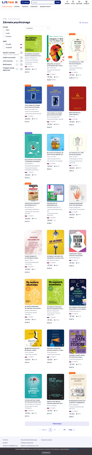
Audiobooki (33, 6)
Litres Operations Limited (46, 450)
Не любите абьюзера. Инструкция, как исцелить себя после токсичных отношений (33, 300)
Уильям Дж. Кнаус (74, 250)
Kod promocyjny (7, 6)
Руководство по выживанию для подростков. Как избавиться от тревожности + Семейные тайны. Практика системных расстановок (55, 196)
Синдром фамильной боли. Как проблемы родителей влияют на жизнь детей (76, 196)
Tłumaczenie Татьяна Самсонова (31, 55)
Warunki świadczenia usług (29, 432)
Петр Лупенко (29, 345)
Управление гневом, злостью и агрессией (75, 247)
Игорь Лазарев (52, 398)
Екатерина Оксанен (53, 252)
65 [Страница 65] (64, 422)
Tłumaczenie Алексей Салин (53, 63)
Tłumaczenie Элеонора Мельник (32, 205)
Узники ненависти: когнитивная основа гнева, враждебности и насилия (32, 249)
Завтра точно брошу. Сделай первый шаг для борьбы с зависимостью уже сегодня (54, 395)
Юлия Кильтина (52, 345)
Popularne (25, 6)
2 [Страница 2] (54, 422)
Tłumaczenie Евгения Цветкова (75, 61)
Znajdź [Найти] (58, 2)
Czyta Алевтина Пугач (54, 151)
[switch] (21, 45)
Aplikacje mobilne (45, 6)
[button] (71, 422)
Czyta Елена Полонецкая (77, 202)
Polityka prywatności (27, 435)
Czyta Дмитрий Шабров (32, 158)
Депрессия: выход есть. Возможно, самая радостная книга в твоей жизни (33, 342)
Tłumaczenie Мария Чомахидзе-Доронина (32, 161)
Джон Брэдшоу (74, 397)
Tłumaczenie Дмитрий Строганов (31, 255)
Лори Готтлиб (51, 149)
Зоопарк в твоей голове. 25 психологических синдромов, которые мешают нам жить (77, 348)
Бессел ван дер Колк (31, 102)
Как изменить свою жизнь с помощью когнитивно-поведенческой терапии (33, 153)
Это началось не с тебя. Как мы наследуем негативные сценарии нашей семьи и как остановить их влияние (76, 55)
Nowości (17, 6)
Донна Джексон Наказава (33, 396)
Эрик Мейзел (29, 156)
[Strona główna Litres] (10, 2)
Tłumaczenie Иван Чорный (33, 106)
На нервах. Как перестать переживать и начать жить (55, 249)
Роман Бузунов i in (75, 303)
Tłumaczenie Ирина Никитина (31, 306)
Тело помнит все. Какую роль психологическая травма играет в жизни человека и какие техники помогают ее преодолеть (33, 99)
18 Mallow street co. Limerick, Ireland (46, 451)
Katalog (25, 2)
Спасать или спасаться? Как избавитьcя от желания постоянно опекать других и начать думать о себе (32, 196)
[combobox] (42, 2)
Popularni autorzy (46, 432)
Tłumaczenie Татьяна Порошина (31, 399)
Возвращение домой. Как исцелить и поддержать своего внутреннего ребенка (77, 394)
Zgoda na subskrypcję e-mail (29, 438)
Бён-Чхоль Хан (51, 60)
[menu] (38, 21)
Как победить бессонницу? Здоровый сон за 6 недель (77, 300)
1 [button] (50, 422)
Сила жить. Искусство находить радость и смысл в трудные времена (55, 342)
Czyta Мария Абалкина (32, 202)
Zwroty (5, 441)
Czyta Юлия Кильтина (53, 347)
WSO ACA (72, 109)
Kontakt (5, 435)
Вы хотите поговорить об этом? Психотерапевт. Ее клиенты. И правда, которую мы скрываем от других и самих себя (55, 146)
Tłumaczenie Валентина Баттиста (76, 400)
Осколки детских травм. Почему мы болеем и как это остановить (33, 393)
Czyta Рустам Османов (32, 104)
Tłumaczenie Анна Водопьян (52, 206)
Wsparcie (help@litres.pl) (10, 438)
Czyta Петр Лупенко (31, 347)
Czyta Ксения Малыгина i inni (54, 202)
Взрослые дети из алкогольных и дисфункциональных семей (75, 106)
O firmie (5, 432)
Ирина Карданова (74, 200)
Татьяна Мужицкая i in (76, 352)
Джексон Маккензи (31, 50)
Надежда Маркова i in (53, 200)
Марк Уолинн (73, 58)
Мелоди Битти (29, 200)
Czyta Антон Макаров (31, 52)
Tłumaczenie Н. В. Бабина (55, 153)
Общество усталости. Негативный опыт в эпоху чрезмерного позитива (55, 57)
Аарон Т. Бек (29, 252)
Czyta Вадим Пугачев (75, 151)
